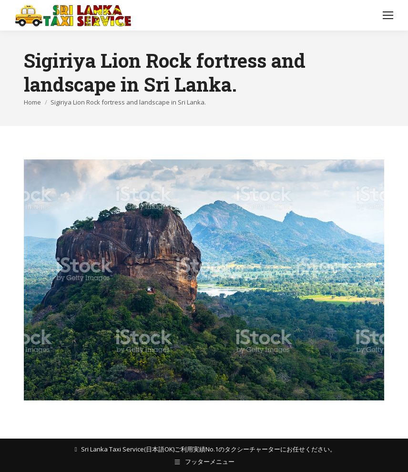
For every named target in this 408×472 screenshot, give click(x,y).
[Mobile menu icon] (388, 15)
